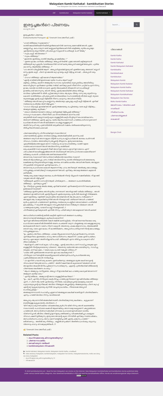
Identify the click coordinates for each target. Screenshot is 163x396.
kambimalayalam (50, 354)
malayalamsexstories (81, 354)
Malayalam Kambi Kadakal (82, 13)
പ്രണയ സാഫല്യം (37, 340)
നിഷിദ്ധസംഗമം (117, 112)
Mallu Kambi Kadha (119, 101)
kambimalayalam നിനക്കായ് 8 (41, 346)
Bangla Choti (116, 132)
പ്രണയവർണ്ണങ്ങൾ (119, 115)
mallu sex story (94, 354)
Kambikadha (116, 69)
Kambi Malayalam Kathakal (122, 66)
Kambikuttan (64, 13)
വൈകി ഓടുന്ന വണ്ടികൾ (39, 343)
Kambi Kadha (116, 55)
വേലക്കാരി (115, 119)
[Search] (137, 24)
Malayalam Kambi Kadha (59, 351)
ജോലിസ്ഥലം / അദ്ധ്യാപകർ (123, 105)
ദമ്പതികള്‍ (72, 351)
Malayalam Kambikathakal (121, 94)
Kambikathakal (117, 73)
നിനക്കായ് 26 (30, 360)
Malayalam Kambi (43, 351)
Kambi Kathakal (104, 13)
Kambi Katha (116, 59)
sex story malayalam (30, 356)
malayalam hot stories (65, 354)
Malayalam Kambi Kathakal (122, 91)
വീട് (54, 13)
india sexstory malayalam (35, 354)
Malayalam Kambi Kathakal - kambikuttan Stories (81, 3)
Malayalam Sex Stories (120, 98)
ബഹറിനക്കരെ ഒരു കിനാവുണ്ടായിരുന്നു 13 (40, 358)
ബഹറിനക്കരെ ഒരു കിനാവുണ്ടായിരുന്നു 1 (46, 338)
